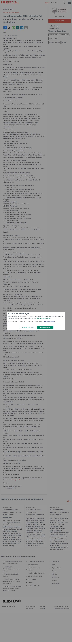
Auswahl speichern (27, 327)
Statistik (30, 321)
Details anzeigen (49, 321)
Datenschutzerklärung (44, 318)
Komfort (22, 321)
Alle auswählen (45, 327)
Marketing (39, 321)
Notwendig (13, 321)
